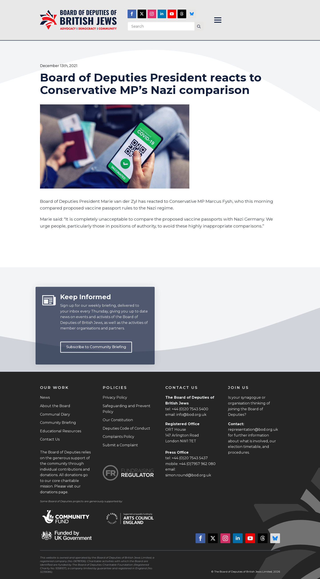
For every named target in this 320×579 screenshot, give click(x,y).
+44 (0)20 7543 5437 (190, 458)
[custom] (182, 14)
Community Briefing (58, 423)
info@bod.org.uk (191, 414)
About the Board (55, 406)
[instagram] (152, 14)
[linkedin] (162, 14)
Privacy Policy (115, 397)
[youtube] (172, 14)
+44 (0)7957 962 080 (197, 464)
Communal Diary (55, 414)
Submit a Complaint (120, 445)
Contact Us (50, 439)
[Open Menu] (217, 20)
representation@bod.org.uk (253, 429)
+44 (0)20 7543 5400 (190, 409)
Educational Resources (60, 431)
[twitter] (142, 14)
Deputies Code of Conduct (126, 428)
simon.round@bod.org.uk (188, 475)
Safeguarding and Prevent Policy (126, 409)
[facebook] (132, 14)
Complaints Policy (118, 437)
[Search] (198, 26)
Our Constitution (118, 420)
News (45, 397)
